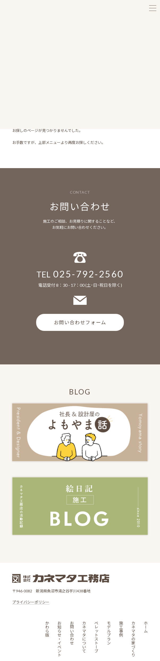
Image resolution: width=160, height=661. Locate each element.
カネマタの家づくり (133, 638)
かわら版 (47, 629)
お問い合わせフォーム (80, 322)
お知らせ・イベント (59, 638)
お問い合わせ (71, 633)
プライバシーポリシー (30, 602)
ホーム (145, 627)
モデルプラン (108, 633)
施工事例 (121, 629)
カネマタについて (84, 636)
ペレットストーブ (96, 636)
